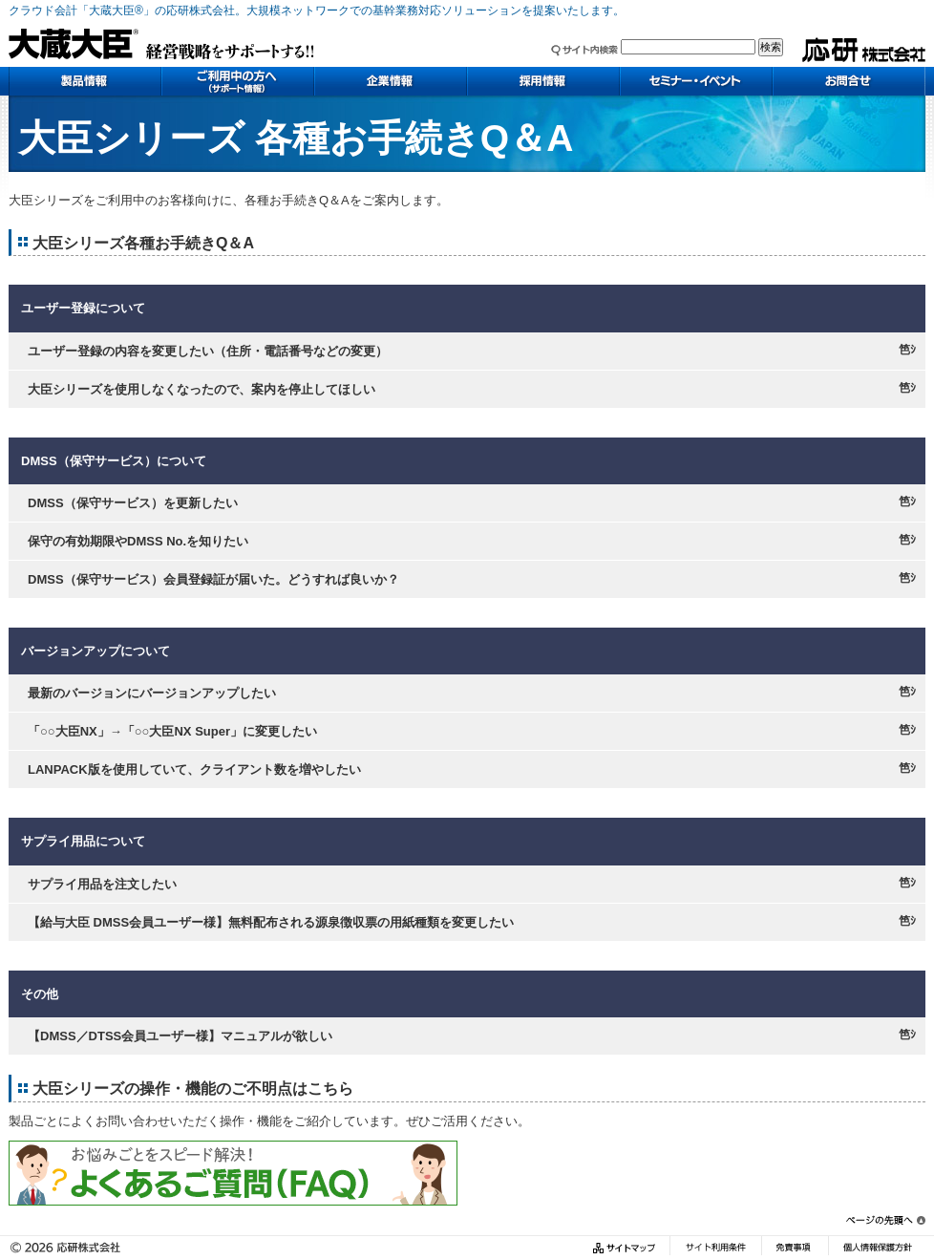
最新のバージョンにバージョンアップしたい (152, 693)
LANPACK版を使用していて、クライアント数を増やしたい (194, 769)
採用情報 (543, 81)
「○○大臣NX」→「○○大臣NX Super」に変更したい (172, 731)
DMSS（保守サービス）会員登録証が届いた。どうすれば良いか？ (213, 579)
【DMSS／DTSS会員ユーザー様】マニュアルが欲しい (180, 1036)
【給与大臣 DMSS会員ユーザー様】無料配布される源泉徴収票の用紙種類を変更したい (271, 922)
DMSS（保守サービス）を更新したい (133, 503)
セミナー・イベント (696, 81)
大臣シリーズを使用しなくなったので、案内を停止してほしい (201, 389)
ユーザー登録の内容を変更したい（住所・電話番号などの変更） (208, 351)
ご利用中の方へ (237, 81)
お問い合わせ (849, 81)
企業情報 (390, 81)
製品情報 (85, 81)
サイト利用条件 (715, 1248)
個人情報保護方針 (876, 1248)
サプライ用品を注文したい (102, 884)
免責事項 (794, 1248)
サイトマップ (626, 1248)
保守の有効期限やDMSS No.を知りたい (138, 541)
